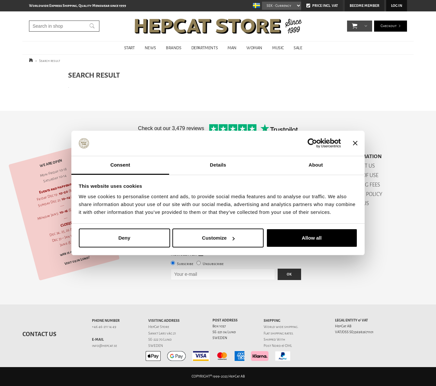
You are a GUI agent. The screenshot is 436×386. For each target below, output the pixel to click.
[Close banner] (355, 143)
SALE (298, 48)
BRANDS (174, 48)
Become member (364, 5)
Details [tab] (218, 165)
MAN (232, 48)
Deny (124, 238)
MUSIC (278, 48)
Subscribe (185, 263)
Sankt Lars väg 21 (162, 333)
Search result (49, 61)
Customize (218, 238)
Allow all (312, 238)
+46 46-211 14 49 (104, 326)
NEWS (150, 48)
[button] (354, 26)
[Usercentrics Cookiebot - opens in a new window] (312, 143)
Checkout (389, 25)
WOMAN (254, 48)
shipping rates (281, 333)
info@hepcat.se (104, 345)
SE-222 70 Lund (160, 339)
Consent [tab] (120, 165)
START (129, 48)
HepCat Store (158, 326)
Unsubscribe (213, 263)
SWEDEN (155, 345)
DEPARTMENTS (204, 48)
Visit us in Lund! (77, 260)
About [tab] (316, 165)
